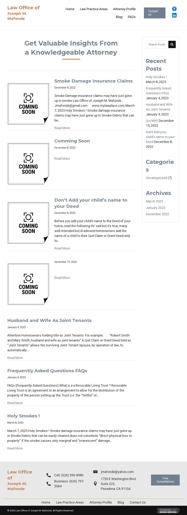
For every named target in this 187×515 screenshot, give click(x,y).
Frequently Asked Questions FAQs (47, 370)
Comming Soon (72, 141)
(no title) (152, 121)
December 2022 (157, 214)
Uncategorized (156, 178)
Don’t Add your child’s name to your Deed (160, 137)
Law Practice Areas (70, 502)
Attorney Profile (100, 502)
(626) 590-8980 (72, 475)
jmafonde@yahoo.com (117, 472)
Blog (121, 502)
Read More (62, 128)
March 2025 (154, 201)
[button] (154, 12)
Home (45, 502)
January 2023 (155, 208)
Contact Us (138, 502)
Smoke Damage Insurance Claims (93, 81)
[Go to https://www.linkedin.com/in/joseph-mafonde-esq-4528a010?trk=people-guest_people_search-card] (174, 15)
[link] (70, 9)
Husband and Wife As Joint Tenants (49, 320)
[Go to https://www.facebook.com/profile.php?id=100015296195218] (174, 9)
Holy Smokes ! (23, 415)
